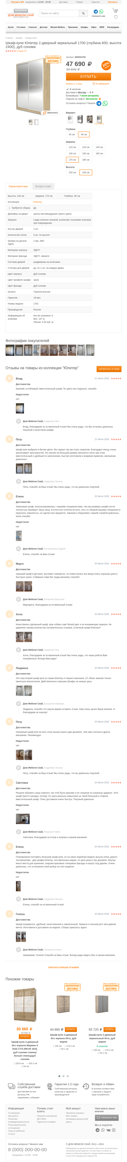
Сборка (79, 2)
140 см (72, 153)
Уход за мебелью (16, 1131)
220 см (72, 172)
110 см (72, 147)
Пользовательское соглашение (17, 1126)
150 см (85, 153)
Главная (9, 38)
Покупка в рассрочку (47, 1116)
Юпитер (37, 202)
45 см (72, 134)
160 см (99, 153)
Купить (88, 76)
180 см (85, 159)
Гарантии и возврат (46, 1122)
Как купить (13, 1116)
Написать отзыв (109, 369)
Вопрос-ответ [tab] (43, 186)
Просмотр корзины (75, 1113)
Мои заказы (71, 1116)
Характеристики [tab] (18, 186)
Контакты (112, 2)
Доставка (63, 2)
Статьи (11, 1134)
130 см (99, 147)
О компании (14, 1113)
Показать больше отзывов (63, 967)
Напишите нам (106, 1117)
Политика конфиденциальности (18, 1120)
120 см (85, 147)
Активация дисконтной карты (77, 1120)
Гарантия (95, 2)
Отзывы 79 (16, 51)
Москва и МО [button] (17, 2)
